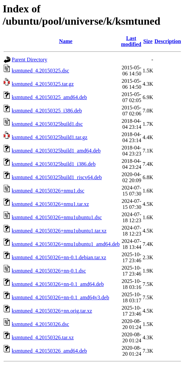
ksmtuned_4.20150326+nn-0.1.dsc (49, 271)
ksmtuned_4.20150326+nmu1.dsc (48, 191)
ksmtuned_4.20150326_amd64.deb (49, 351)
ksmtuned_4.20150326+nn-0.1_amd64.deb (58, 284)
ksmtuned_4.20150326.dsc (40, 324)
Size (148, 41)
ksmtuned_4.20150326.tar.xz (43, 337)
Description (168, 41)
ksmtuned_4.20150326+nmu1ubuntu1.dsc (57, 217)
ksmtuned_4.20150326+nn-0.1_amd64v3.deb (60, 297)
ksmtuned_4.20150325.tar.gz (43, 84)
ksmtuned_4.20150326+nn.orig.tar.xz (52, 311)
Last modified (131, 41)
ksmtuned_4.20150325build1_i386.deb (54, 164)
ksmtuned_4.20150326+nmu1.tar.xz (50, 204)
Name (65, 41)
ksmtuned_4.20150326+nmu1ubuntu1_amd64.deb (66, 244)
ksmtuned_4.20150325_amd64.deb (49, 97)
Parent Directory (29, 59)
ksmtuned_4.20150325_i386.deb (47, 110)
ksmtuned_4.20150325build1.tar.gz (49, 137)
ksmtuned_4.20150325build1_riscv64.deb (57, 177)
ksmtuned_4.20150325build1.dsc (47, 124)
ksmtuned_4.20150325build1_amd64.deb (56, 150)
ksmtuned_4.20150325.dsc (40, 70)
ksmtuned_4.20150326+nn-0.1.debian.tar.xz (59, 257)
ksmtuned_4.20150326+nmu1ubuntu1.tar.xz (59, 231)
